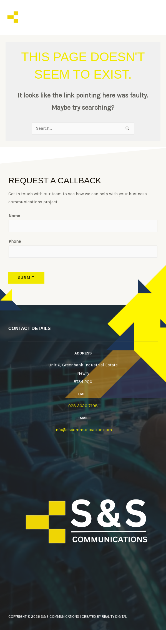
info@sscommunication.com (83, 430)
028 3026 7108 (83, 406)
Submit (26, 277)
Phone (15, 241)
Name (14, 216)
